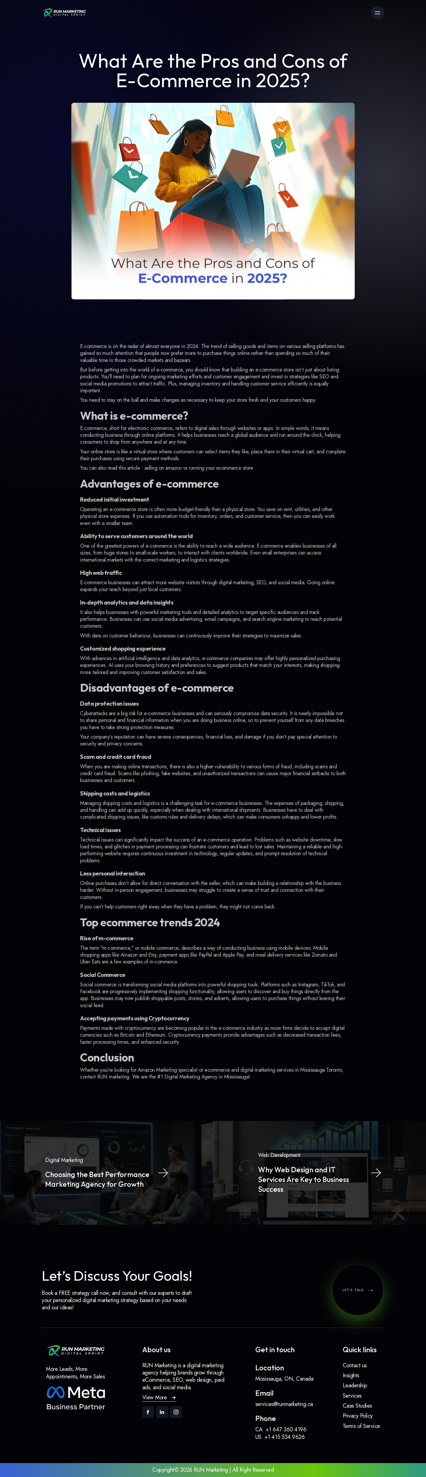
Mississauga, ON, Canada (284, 1379)
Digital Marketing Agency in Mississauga (208, 1013)
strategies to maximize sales (261, 649)
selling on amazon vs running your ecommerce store (201, 510)
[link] (64, 13)
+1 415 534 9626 (285, 1437)
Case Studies (357, 1406)
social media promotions (124, 441)
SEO (305, 435)
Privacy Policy (358, 1416)
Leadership (355, 1385)
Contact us (355, 1365)
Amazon (143, 913)
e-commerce (177, 429)
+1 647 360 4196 (286, 1429)
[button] (159, 1398)
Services (352, 1396)
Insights (351, 1375)
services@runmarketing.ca (284, 1404)
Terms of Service (361, 1426)
